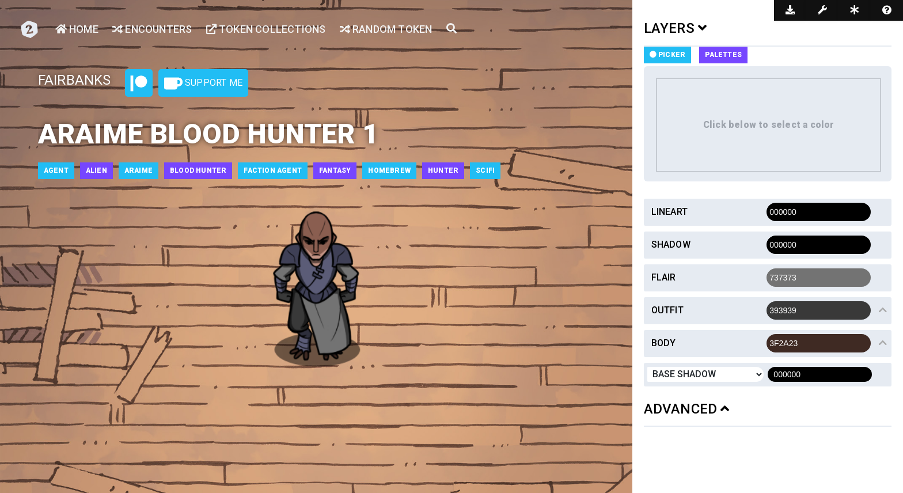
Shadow (670, 244)
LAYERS (675, 28)
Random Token (386, 29)
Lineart (669, 211)
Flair (663, 277)
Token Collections (266, 29)
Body (663, 342)
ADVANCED (687, 409)
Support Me (203, 83)
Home (76, 29)
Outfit (667, 310)
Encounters (152, 29)
